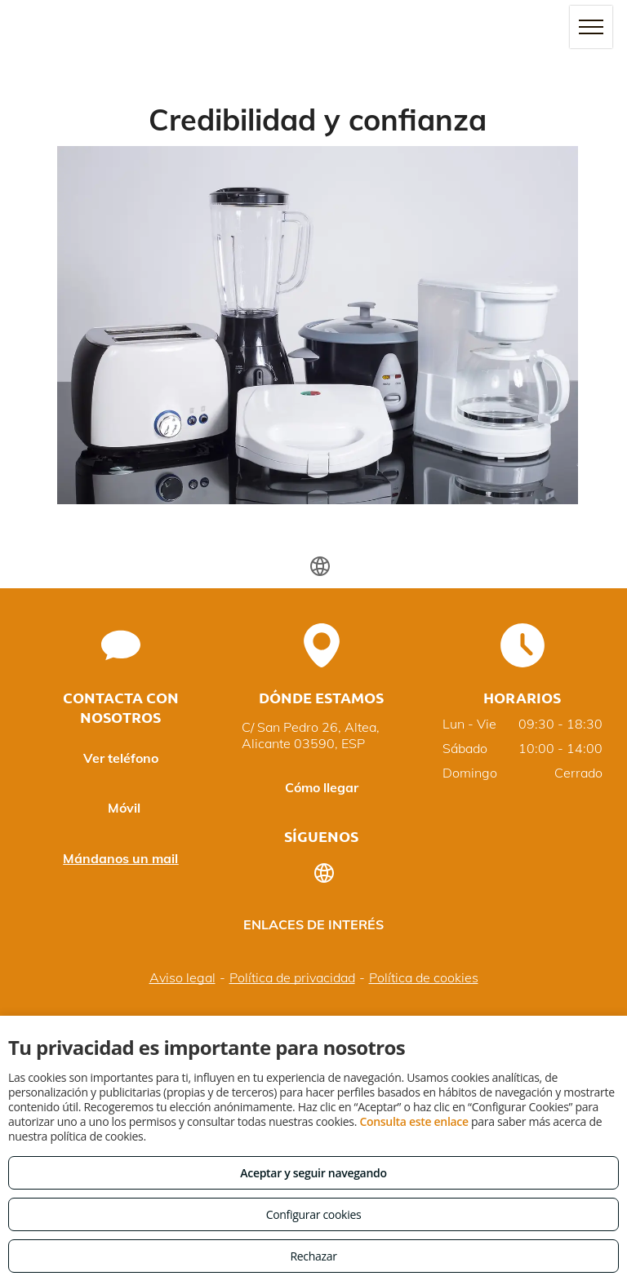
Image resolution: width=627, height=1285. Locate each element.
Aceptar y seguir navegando (313, 1173)
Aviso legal (182, 977)
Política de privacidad (292, 977)
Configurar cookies (314, 1214)
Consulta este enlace (413, 1121)
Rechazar (313, 1256)
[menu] (591, 27)
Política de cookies (423, 977)
